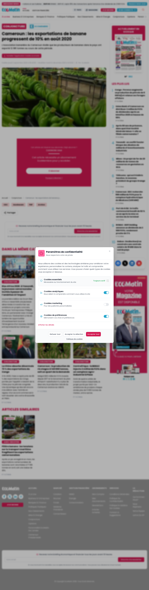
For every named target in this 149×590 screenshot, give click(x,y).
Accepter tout (93, 334)
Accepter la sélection (74, 334)
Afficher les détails (46, 325)
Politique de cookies (74, 339)
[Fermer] (110, 251)
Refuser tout (55, 334)
